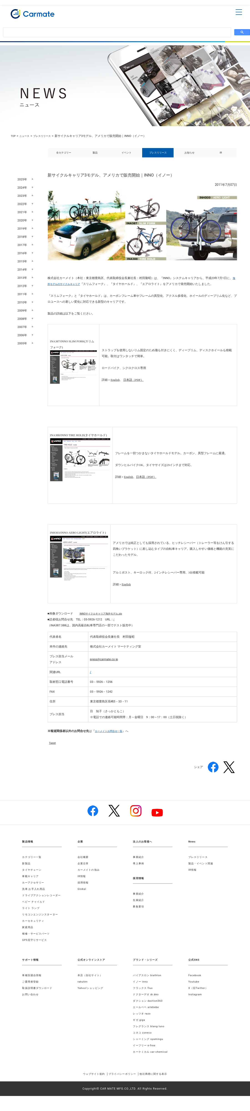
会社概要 (84, 862)
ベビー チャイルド (34, 912)
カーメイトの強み (90, 874)
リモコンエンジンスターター (41, 925)
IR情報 (82, 881)
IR (221, 155)
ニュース (26, 136)
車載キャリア (31, 881)
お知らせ (189, 155)
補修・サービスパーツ (37, 944)
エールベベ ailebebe (147, 1017)
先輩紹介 (139, 905)
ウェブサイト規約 (87, 1084)
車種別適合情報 (32, 985)
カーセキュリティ (34, 931)
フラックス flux (143, 998)
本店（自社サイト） (91, 985)
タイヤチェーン (32, 874)
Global (82, 894)
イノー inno (141, 992)
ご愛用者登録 (31, 992)
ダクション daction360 (149, 1011)
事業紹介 (139, 862)
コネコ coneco (143, 1043)
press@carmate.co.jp (104, 664)
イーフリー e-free (145, 1055)
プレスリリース (46, 136)
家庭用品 (28, 937)
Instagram (195, 1004)
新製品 (26, 868)
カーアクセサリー (34, 887)
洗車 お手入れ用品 (34, 894)
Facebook (195, 985)
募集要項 (139, 911)
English (115, 385)
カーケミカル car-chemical (152, 1062)
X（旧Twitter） (199, 998)
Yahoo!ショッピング (92, 998)
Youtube (194, 992)
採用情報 (84, 887)
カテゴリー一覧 (32, 862)
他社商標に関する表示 (160, 1084)
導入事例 (139, 868)
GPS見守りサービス (35, 950)
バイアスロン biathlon (148, 985)
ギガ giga (139, 1030)
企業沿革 (84, 868)
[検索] (116, 32)
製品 (95, 155)
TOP (13, 136)
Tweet (53, 748)
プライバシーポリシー (122, 1084)
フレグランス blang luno (150, 1036)
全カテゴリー (64, 155)
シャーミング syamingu (149, 1049)
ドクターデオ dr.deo (147, 1004)
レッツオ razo (142, 1024)
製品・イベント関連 (201, 868)
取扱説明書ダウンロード (38, 998)
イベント (126, 155)
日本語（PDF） (133, 385)
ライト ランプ (31, 918)
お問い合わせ (31, 1004)
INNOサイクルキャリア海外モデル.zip (105, 618)
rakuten (83, 992)
